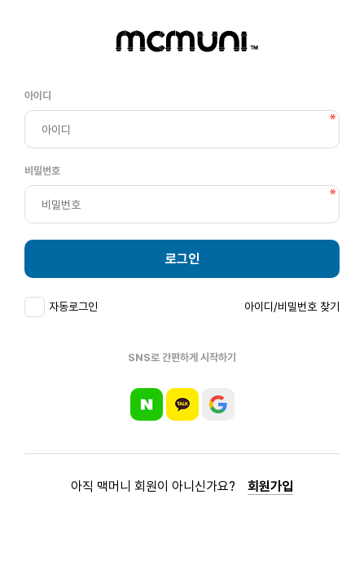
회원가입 (270, 486)
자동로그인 (73, 306)
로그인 (182, 259)
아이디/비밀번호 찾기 (292, 306)
